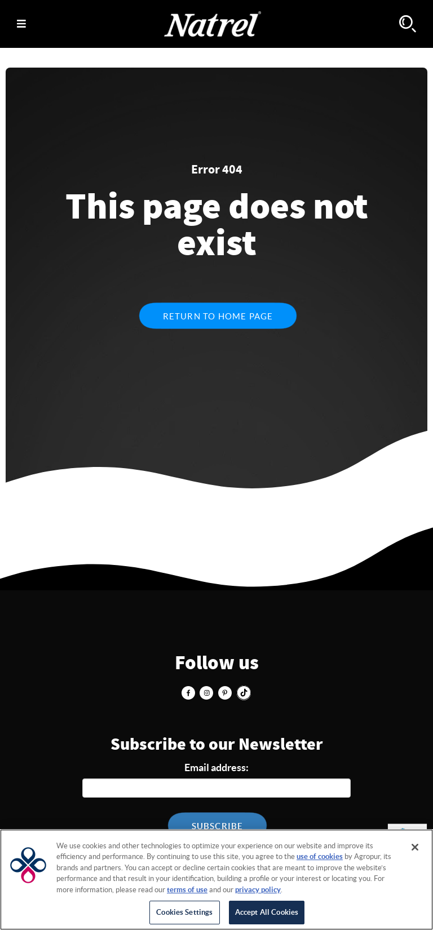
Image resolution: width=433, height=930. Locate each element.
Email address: (216, 767)
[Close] (415, 847)
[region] (216, 879)
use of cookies (320, 856)
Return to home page (218, 316)
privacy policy (258, 889)
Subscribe (218, 826)
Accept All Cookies (266, 912)
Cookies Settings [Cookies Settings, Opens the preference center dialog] (184, 912)
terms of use (187, 889)
